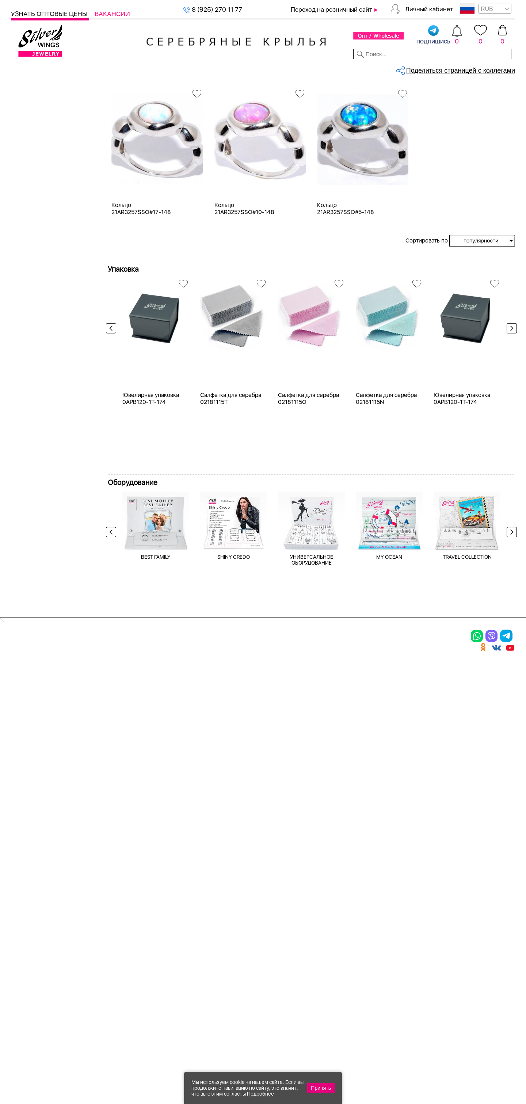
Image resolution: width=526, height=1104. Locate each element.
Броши (105, 904)
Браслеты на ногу (125, 917)
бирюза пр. (36, 404)
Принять (321, 1088)
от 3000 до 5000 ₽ (48, 600)
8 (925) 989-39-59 (482, 1064)
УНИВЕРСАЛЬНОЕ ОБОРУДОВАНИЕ (311, 780)
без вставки (37, 299)
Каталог (24, 68)
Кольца (31, 121)
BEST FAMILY (156, 777)
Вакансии (112, 14)
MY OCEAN (389, 777)
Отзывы (502, 68)
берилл (31, 378)
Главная (115, 93)
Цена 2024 (36, 251)
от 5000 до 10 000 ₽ (50, 614)
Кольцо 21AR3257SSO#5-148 (345, 280)
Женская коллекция (41, 107)
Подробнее (260, 1094)
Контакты (367, 68)
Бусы (102, 930)
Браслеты (111, 879)
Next (510, 414)
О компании (409, 68)
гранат (30, 417)
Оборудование (460, 68)
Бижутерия (172, 68)
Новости (294, 68)
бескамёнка (38, 391)
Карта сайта (361, 965)
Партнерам (257, 68)
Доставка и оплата (372, 879)
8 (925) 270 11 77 (212, 9)
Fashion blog (360, 952)
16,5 (26, 500)
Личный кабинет (429, 9)
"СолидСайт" (224, 1029)
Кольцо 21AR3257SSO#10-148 (244, 280)
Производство (282, 879)
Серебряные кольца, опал (199, 93)
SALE (108, 68)
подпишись (433, 35)
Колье (29, 147)
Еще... (19, 468)
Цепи (184, 879)
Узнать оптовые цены (50, 14)
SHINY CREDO (233, 777)
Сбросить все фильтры (141, 122)
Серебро (33, 182)
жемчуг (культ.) (43, 430)
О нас (348, 904)
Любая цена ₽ (40, 548)
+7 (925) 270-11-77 (409, 1064)
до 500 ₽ (33, 561)
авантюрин (36, 312)
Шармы (25, 930)
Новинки (134, 68)
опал (27, 286)
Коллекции (215, 68)
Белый (29, 216)
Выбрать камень (69, 68)
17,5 (26, 513)
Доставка (330, 68)
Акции (268, 904)
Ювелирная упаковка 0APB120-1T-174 (150, 618)
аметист (32, 364)
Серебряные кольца (148, 93)
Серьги (31, 134)
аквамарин (36, 338)
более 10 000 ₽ (43, 627)
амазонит (34, 351)
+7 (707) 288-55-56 (474, 1077)
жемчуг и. (35, 443)
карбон (30, 457)
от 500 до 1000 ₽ (45, 574)
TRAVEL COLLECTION (467, 777)
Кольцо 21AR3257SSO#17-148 (141, 280)
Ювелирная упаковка (50, 879)
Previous (113, 414)
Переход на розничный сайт (331, 9)
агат (26, 325)
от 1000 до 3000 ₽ (47, 587)
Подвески (29, 917)
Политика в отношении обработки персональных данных (283, 985)
